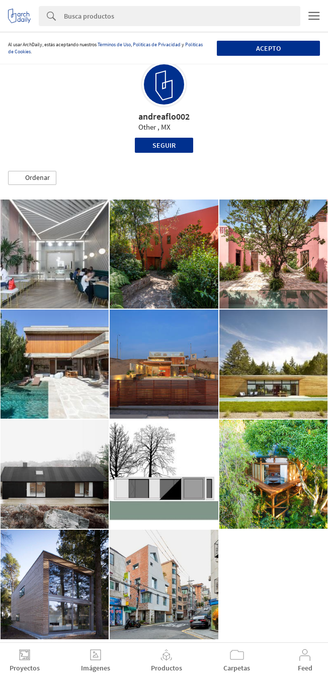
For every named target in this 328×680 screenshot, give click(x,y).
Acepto (268, 48)
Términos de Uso (114, 44)
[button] (32, 178)
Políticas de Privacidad (157, 44)
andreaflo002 (164, 116)
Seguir (164, 145)
